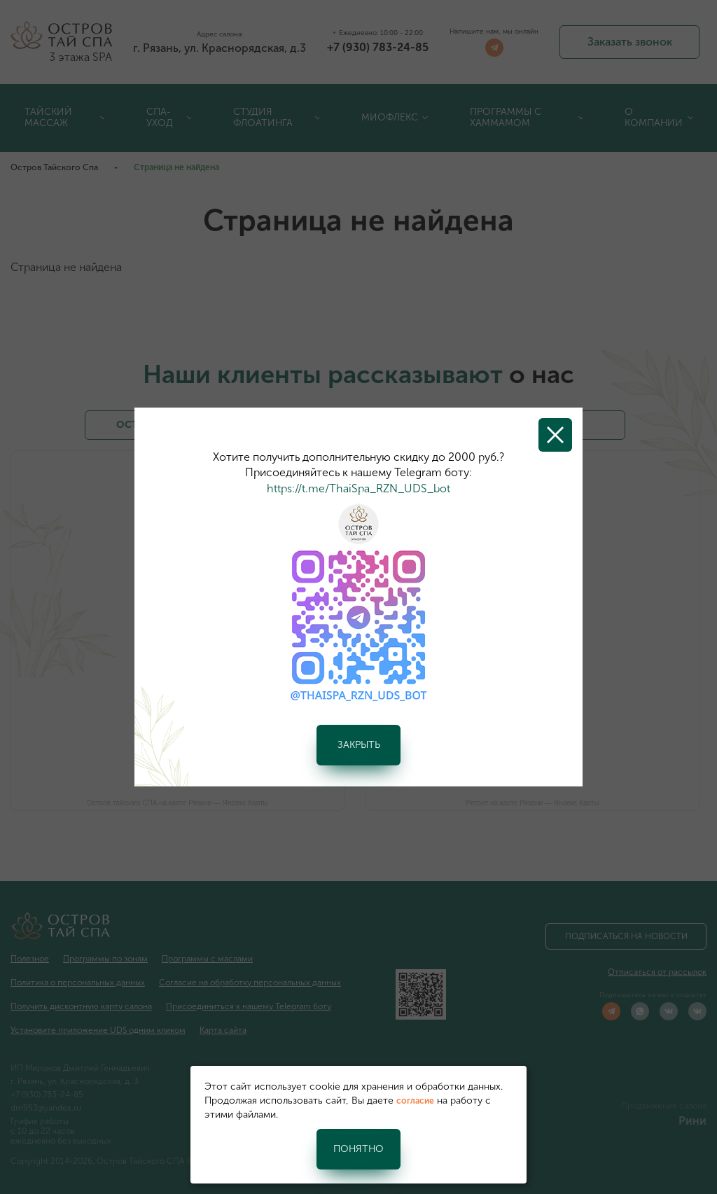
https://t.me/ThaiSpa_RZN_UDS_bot (358, 488)
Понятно (358, 1149)
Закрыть (358, 745)
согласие (415, 1101)
